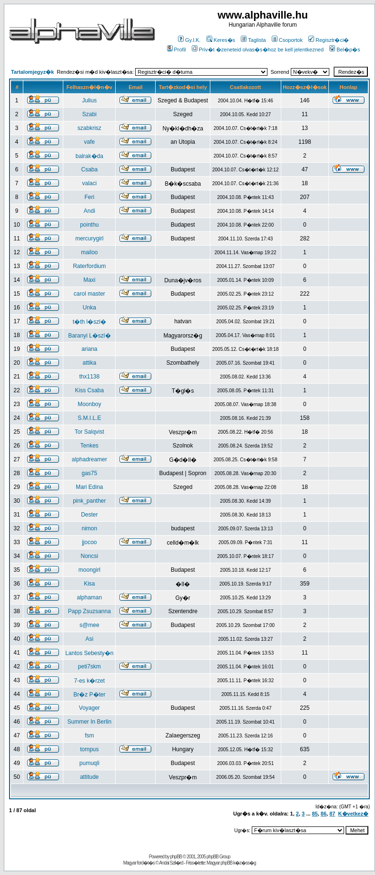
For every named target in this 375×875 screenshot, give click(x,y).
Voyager (89, 708)
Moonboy (89, 404)
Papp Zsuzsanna (89, 611)
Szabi (89, 114)
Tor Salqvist (89, 431)
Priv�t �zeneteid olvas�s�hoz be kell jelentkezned (258, 49)
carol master (89, 293)
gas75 (90, 473)
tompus (89, 749)
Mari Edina (89, 487)
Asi (90, 639)
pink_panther (89, 500)
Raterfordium (89, 266)
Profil (176, 49)
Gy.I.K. (189, 40)
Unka (89, 307)
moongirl (89, 570)
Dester (89, 514)
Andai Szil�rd (171, 862)
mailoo (89, 252)
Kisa (89, 583)
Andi (89, 211)
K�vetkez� (353, 813)
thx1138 (89, 376)
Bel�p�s (344, 49)
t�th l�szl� (89, 321)
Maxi (89, 280)
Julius (89, 100)
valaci (89, 183)
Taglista (253, 40)
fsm (89, 735)
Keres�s (221, 40)
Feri (90, 197)
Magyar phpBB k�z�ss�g (231, 862)
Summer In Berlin (90, 721)
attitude (89, 777)
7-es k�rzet (89, 680)
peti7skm (89, 666)
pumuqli (89, 763)
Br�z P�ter (89, 694)
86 (323, 813)
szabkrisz (89, 128)
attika (90, 362)
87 (332, 813)
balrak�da (89, 156)
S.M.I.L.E (89, 418)
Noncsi (90, 556)
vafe (89, 142)
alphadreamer (89, 459)
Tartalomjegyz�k (32, 72)
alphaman (89, 597)
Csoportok (287, 40)
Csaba (89, 169)
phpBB (176, 856)
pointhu (89, 224)
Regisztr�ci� (328, 40)
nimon (90, 528)
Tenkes (89, 445)
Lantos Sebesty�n (89, 653)
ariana (89, 349)
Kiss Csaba (89, 390)
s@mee (89, 625)
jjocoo (89, 542)
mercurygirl (89, 238)
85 (314, 813)
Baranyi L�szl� (89, 335)
